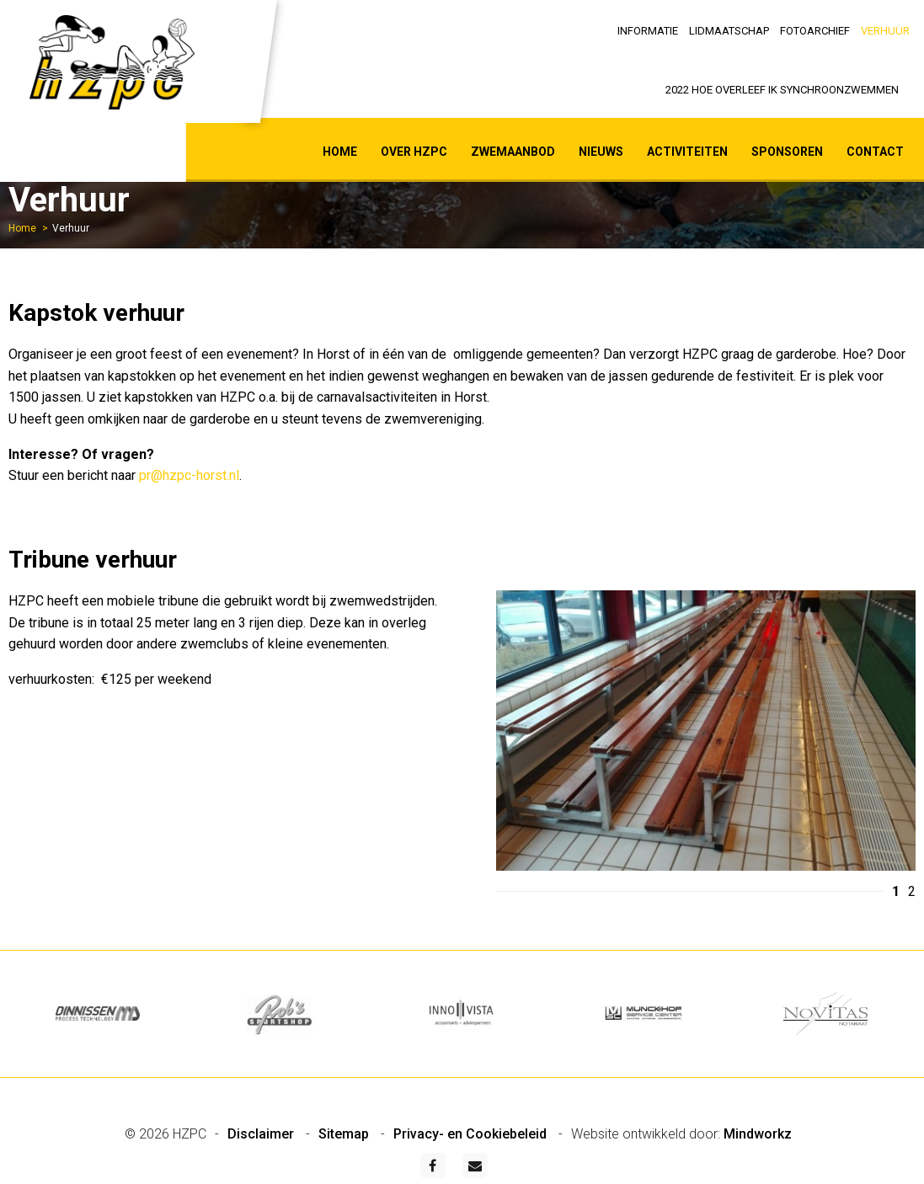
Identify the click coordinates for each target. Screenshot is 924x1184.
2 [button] (912, 892)
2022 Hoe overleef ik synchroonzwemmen (782, 89)
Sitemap (345, 1134)
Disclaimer (262, 1134)
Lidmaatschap (729, 30)
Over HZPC (414, 151)
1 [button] (896, 892)
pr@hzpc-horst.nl (189, 475)
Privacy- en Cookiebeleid (471, 1134)
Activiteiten (687, 151)
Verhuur (885, 30)
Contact (875, 151)
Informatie (647, 30)
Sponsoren (787, 151)
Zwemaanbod (513, 151)
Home (340, 151)
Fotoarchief (815, 30)
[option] (706, 733)
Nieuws (601, 151)
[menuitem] (648, 29)
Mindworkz (758, 1134)
